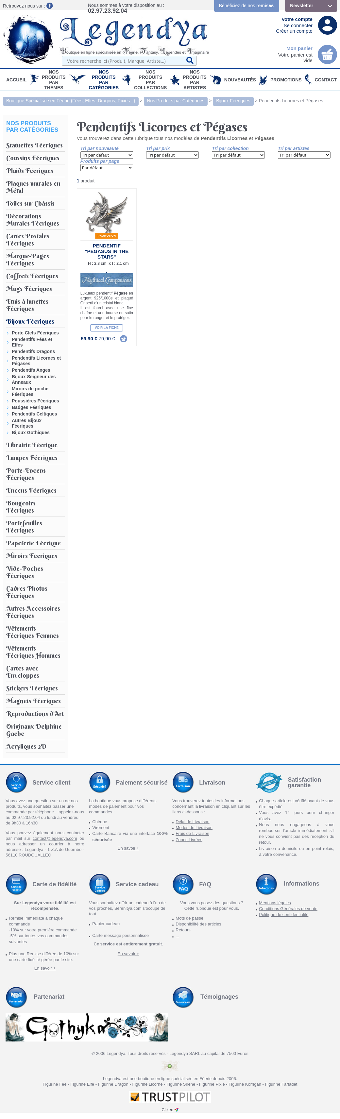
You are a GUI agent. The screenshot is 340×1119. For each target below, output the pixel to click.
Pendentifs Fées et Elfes (32, 342)
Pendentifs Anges (31, 370)
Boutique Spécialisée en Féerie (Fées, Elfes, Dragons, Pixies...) (70, 100)
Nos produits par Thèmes (53, 79)
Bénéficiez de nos (246, 5)
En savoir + (128, 848)
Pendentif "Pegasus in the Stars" (106, 251)
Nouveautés (240, 79)
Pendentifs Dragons (33, 351)
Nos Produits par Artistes (194, 79)
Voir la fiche (107, 328)
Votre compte (297, 19)
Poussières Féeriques (35, 400)
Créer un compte (294, 31)
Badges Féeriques (31, 407)
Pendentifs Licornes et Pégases (291, 100)
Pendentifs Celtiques (34, 413)
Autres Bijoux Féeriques (27, 423)
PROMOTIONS (286, 79)
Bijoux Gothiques (31, 432)
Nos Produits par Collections (150, 79)
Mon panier (299, 48)
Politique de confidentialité (283, 914)
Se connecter (298, 25)
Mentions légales (275, 902)
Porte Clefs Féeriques (35, 332)
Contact (326, 79)
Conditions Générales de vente (288, 908)
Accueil (16, 79)
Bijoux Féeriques (233, 100)
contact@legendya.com (55, 838)
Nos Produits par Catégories (104, 79)
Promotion (107, 235)
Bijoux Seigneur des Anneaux (34, 379)
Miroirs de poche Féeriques (30, 391)
